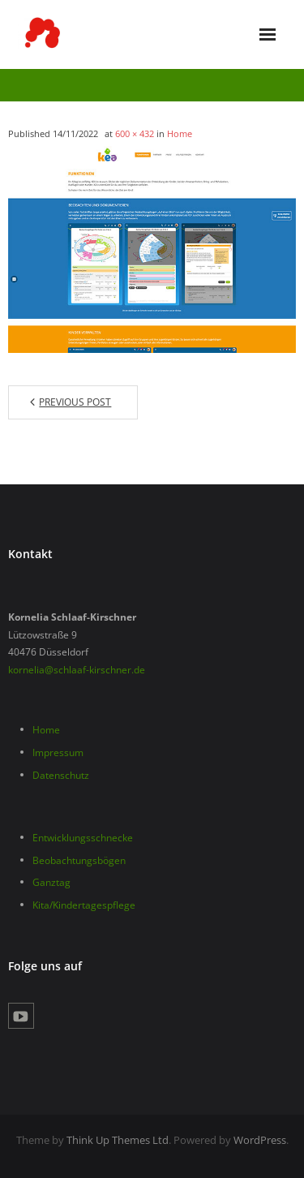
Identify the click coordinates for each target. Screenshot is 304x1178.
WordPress (259, 1140)
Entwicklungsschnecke (82, 838)
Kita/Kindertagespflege (83, 905)
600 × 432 (134, 133)
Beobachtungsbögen (79, 860)
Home (179, 133)
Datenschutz (60, 775)
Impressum (57, 752)
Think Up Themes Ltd (117, 1140)
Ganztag (51, 882)
